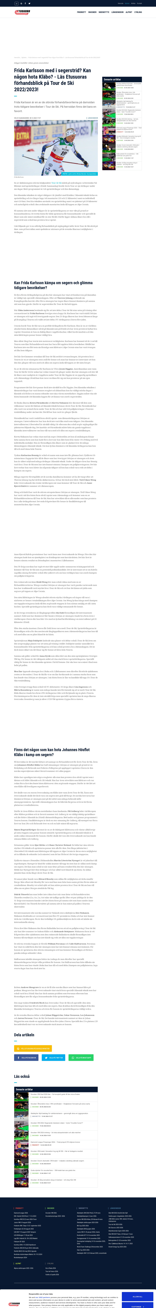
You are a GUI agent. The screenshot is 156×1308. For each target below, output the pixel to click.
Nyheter (127, 3)
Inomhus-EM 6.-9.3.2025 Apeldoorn (25, 1245)
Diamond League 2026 (21, 1213)
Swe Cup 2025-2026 (83, 1250)
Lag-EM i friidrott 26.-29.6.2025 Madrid (25, 1238)
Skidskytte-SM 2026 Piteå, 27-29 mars (88, 1213)
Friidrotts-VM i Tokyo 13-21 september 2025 (27, 1226)
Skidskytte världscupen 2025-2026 (87, 1222)
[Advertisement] (78, 37)
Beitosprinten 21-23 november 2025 (120, 1240)
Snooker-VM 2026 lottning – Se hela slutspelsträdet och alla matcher (56, 1133)
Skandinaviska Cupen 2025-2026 (119, 1231)
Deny (137, 1299)
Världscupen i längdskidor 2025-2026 (120, 1216)
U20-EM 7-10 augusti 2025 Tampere (25, 1232)
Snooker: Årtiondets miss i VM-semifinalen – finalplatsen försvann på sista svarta (60, 1104)
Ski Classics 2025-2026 (116, 1228)
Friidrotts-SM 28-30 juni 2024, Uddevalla (26, 1248)
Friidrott (81, 14)
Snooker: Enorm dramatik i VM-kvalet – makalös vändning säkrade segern (57, 1161)
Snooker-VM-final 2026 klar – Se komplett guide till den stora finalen (55, 1094)
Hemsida (120, 3)
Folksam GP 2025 (19, 1241)
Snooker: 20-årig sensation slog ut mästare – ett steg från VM (53, 1180)
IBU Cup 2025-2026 (83, 1226)
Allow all (137, 1279)
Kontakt (139, 3)
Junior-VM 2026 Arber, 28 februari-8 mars (90, 1219)
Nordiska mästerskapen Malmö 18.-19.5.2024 (28, 1254)
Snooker (92, 14)
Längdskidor (117, 14)
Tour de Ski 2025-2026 (115, 1224)
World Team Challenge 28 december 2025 (90, 1247)
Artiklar (133, 3)
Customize (138, 1289)
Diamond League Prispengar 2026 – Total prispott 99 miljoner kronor (55, 1142)
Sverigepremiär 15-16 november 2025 (88, 1238)
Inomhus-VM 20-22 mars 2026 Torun (25, 1219)
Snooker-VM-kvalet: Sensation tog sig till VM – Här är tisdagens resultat (57, 1151)
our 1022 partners (42, 1279)
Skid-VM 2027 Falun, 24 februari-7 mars (121, 1234)
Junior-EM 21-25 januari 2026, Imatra (88, 1232)
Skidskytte (104, 14)
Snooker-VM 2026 (51, 1213)
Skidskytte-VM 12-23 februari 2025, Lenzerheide (92, 1253)
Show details (34, 1304)
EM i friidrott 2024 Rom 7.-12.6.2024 (25, 1216)
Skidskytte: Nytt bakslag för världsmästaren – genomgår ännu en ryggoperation (59, 1113)
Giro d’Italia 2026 (51, 1268)
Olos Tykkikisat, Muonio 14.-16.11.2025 (121, 1243)
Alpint (129, 14)
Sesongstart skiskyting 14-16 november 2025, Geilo (91, 1242)
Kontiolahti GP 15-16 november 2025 (88, 1235)
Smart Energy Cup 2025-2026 (117, 1247)
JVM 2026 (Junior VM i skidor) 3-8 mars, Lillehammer (121, 1220)
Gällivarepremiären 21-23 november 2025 (121, 1237)
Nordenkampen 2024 (20, 1257)
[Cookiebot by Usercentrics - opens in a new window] (14, 1303)
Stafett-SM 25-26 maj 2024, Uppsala (25, 1251)
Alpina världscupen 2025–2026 (23, 1268)
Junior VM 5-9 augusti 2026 (22, 1222)
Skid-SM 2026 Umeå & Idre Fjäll (118, 1213)
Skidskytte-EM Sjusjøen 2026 (86, 1229)
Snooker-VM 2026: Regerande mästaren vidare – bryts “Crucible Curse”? (57, 1123)
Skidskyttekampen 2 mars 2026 (86, 1216)
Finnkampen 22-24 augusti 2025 (24, 1229)
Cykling (138, 14)
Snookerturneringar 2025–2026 (55, 1216)
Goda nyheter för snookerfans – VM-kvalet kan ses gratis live (53, 1170)
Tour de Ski (56, 183)
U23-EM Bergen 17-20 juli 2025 (23, 1235)
